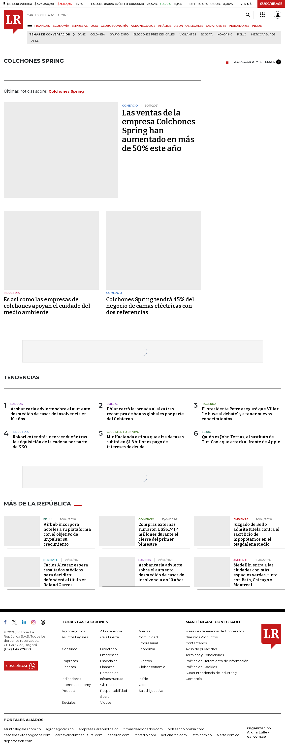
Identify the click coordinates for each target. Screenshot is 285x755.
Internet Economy (76, 684)
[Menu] (30, 25)
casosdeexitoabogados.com (27, 734)
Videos (105, 702)
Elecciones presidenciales (154, 34)
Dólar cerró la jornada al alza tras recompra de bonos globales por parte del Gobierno (145, 414)
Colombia (98, 34)
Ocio (143, 684)
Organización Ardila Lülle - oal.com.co (259, 731)
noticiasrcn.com (174, 734)
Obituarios (108, 684)
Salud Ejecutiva (151, 690)
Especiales (108, 660)
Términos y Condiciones (205, 654)
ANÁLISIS (165, 26)
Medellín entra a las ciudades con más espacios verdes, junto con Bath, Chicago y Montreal (255, 574)
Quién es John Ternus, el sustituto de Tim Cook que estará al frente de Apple (241, 439)
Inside (143, 678)
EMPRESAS (80, 26)
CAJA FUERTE (216, 26)
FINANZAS (42, 26)
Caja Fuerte (109, 636)
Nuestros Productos (202, 636)
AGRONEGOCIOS (143, 26)
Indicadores (71, 678)
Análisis (144, 630)
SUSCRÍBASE (271, 3)
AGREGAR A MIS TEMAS (257, 61)
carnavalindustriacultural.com (78, 734)
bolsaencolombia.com (186, 728)
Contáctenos (196, 642)
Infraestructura (111, 678)
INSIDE (257, 26)
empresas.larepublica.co (99, 728)
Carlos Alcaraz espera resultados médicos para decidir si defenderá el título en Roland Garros (65, 574)
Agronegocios (73, 630)
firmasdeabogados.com (143, 728)
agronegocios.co (60, 728)
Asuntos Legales (75, 636)
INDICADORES (239, 26)
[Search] (247, 14)
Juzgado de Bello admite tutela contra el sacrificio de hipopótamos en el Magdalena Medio (256, 533)
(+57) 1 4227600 (17, 648)
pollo (241, 34)
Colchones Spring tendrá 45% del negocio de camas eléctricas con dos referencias (150, 306)
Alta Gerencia (111, 630)
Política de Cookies (201, 666)
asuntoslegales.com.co (22, 728)
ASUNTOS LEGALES (188, 26)
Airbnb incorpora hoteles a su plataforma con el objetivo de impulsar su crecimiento (67, 533)
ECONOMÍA (61, 26)
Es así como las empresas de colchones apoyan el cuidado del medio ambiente (47, 306)
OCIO (94, 26)
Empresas (70, 660)
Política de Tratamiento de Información (217, 660)
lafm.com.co (202, 734)
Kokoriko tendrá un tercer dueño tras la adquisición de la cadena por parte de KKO (50, 442)
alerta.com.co (228, 734)
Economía (147, 648)
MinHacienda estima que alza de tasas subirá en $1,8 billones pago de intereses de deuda (145, 442)
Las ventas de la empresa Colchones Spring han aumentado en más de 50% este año (158, 130)
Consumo (69, 648)
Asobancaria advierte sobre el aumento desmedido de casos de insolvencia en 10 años (50, 414)
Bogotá (207, 34)
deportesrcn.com (18, 740)
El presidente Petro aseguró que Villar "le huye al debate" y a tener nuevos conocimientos (240, 414)
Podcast (68, 690)
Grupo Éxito (119, 34)
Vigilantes (188, 34)
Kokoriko (225, 34)
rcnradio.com (145, 734)
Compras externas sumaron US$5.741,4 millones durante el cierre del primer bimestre (158, 533)
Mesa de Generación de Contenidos (215, 630)
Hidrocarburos (263, 34)
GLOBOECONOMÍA (114, 26)
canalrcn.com (118, 734)
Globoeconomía (152, 666)
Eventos (145, 660)
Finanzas (69, 666)
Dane (82, 34)
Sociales (68, 702)
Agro (35, 41)
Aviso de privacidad (201, 648)
